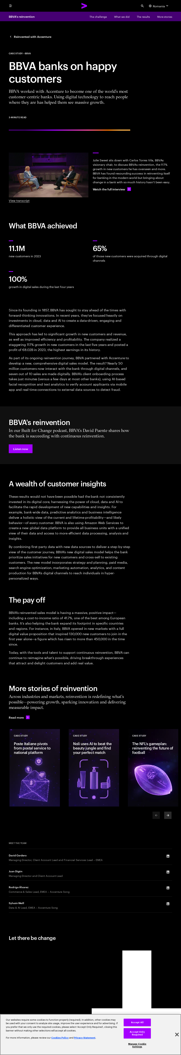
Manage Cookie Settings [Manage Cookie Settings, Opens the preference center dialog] (137, 1045)
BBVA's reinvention (22, 16)
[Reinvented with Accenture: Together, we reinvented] (30, 36)
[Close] (177, 1035)
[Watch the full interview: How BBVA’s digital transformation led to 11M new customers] (112, 189)
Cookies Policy (60, 1038)
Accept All (137, 1022)
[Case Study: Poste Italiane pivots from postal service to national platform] (34, 768)
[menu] (10, 5)
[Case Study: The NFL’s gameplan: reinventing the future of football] (153, 768)
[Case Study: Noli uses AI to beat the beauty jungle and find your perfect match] (94, 768)
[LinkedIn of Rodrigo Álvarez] (167, 888)
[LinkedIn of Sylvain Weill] (167, 904)
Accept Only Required (137, 1033)
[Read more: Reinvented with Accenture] (19, 717)
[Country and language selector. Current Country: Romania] (159, 5)
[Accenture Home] (84, 5)
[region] (90, 1034)
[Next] (167, 815)
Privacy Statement (84, 1038)
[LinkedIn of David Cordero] (167, 856)
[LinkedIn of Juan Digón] (167, 872)
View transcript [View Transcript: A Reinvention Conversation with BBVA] (19, 200)
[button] (21, 448)
